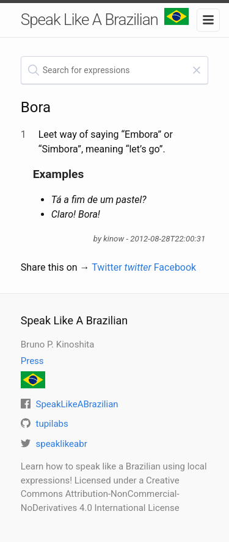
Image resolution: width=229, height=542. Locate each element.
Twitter (121, 267)
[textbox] (115, 70)
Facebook (175, 267)
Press (32, 360)
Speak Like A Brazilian (105, 18)
